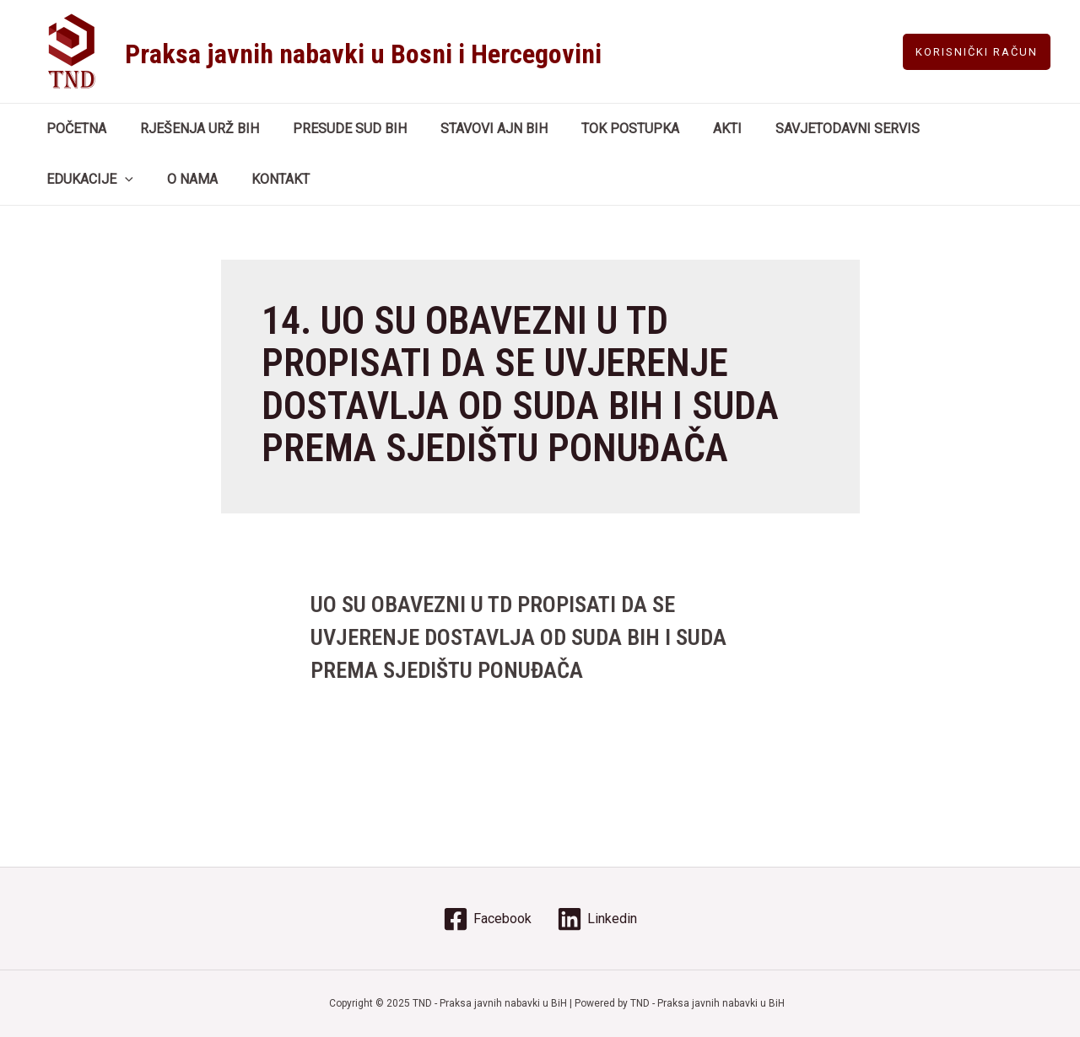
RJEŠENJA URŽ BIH (189, 129)
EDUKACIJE (946, 129)
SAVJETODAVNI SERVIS (804, 129)
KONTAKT (150, 179)
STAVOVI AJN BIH (470, 129)
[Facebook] (487, 919)
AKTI (690, 129)
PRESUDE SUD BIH (333, 129)
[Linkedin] (597, 919)
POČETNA (73, 129)
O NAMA (68, 179)
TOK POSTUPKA (600, 129)
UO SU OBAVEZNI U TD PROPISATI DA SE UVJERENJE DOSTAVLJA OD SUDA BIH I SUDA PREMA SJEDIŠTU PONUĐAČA (517, 636)
